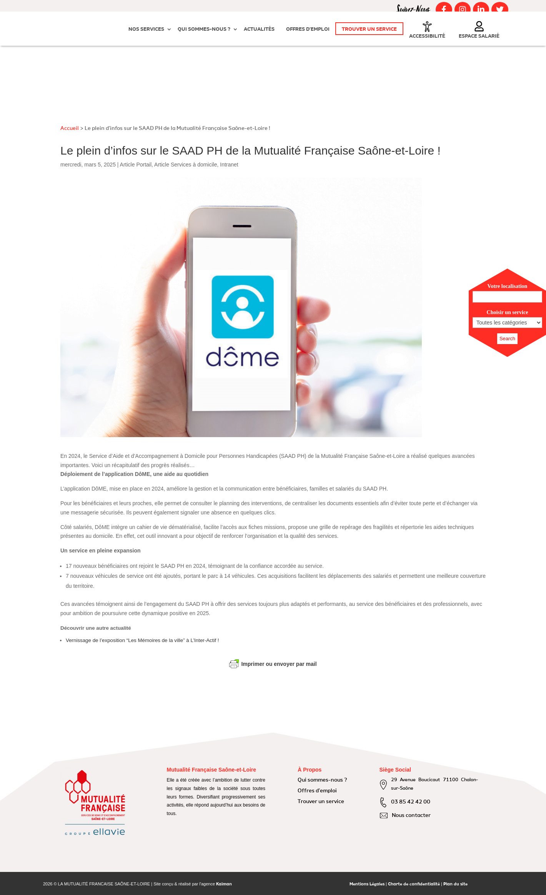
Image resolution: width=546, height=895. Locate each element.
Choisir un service (507, 312)
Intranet (229, 164)
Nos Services (146, 29)
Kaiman (224, 884)
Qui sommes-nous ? (204, 29)
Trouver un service (369, 29)
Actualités (259, 29)
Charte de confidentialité (414, 884)
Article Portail (135, 164)
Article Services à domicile (185, 164)
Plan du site (455, 884)
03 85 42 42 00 (410, 802)
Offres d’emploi (308, 29)
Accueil (69, 128)
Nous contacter (411, 815)
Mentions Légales (367, 884)
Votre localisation (508, 286)
